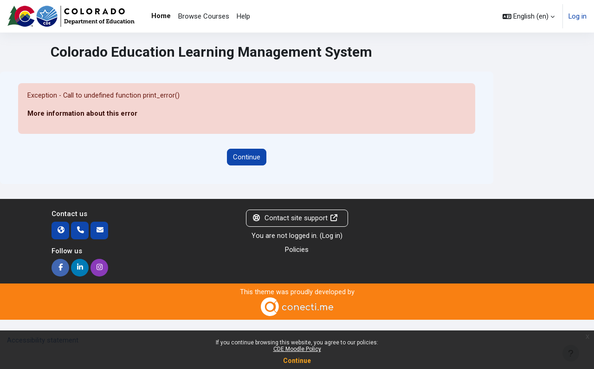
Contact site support (295, 218)
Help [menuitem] (243, 16)
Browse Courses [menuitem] (203, 16)
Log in (577, 16)
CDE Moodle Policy (297, 349)
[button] (528, 16)
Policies (297, 250)
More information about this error (82, 114)
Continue (297, 360)
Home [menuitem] (161, 16)
